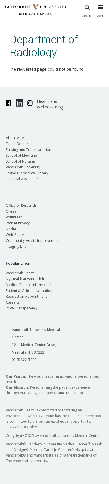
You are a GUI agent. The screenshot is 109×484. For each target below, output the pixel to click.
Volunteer (14, 217)
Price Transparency (21, 308)
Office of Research (21, 205)
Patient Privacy (18, 223)
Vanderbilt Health (20, 273)
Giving (11, 211)
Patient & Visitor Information (29, 290)
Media (11, 228)
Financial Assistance (22, 178)
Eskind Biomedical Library (27, 172)
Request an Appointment (26, 296)
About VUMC (16, 137)
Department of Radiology (44, 46)
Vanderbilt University (23, 167)
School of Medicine (21, 155)
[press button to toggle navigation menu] (100, 14)
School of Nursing (20, 161)
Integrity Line (16, 246)
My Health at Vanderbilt (25, 278)
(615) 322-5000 (24, 359)
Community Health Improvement (33, 240)
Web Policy (15, 234)
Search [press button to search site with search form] (87, 10)
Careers (12, 302)
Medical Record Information (29, 284)
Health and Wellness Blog (50, 104)
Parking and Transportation (28, 149)
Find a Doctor (17, 143)
